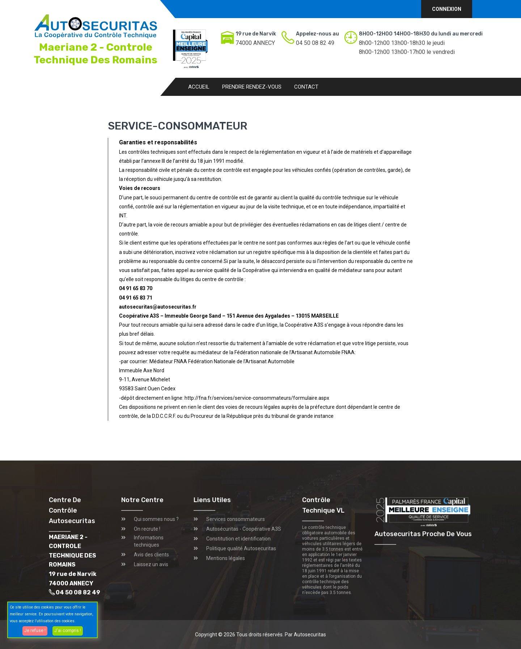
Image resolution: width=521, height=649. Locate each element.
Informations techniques (149, 541)
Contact (306, 87)
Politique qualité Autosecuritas (241, 548)
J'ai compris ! (67, 630)
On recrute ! (147, 529)
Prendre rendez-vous (251, 87)
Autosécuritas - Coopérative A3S (243, 529)
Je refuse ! (35, 630)
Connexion (446, 9)
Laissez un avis (151, 564)
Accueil (198, 87)
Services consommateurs (235, 519)
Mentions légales (225, 558)
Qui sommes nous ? (156, 519)
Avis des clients (151, 554)
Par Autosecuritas (305, 634)
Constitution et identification (238, 539)
